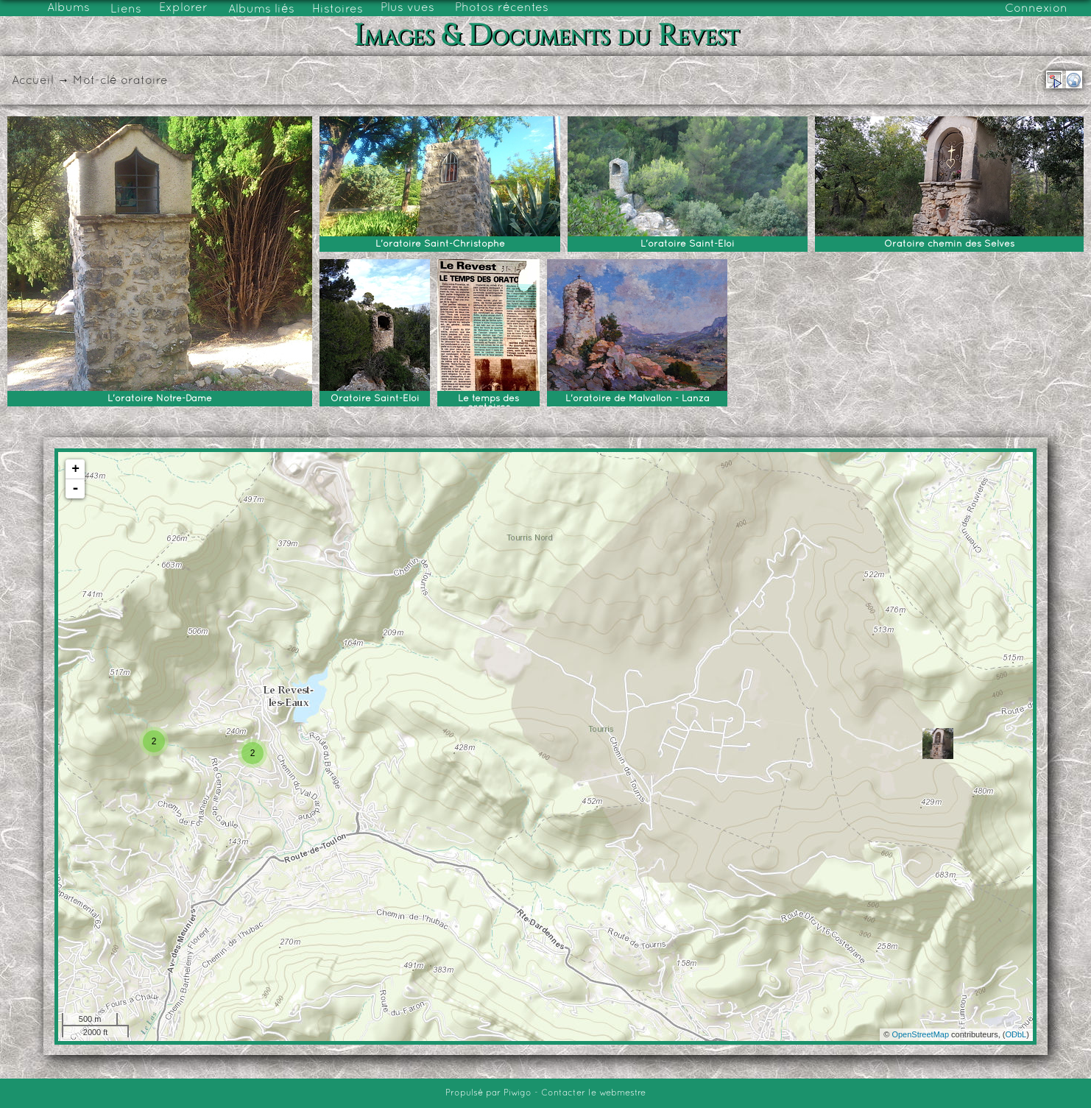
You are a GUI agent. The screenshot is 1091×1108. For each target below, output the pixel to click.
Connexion (1036, 9)
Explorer (183, 8)
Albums (68, 8)
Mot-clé (95, 81)
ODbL (1015, 1034)
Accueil (33, 81)
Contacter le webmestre (593, 1093)
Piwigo (518, 1093)
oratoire (144, 81)
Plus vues (407, 8)
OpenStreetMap (920, 1034)
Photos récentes (501, 8)
